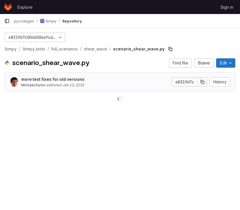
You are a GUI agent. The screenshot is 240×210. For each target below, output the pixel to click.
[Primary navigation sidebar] (7, 21)
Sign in (226, 7)
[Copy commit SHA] (202, 82)
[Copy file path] (170, 49)
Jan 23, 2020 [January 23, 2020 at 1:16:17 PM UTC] (73, 85)
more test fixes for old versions (52, 79)
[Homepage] (8, 7)
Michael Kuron (33, 85)
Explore (25, 7)
